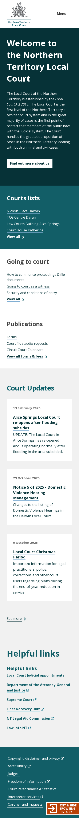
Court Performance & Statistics (32, 789)
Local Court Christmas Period (34, 554)
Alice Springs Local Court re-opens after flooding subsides (36, 422)
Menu (61, 13)
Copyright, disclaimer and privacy (34, 758)
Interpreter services (23, 796)
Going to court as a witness (28, 286)
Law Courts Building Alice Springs (33, 224)
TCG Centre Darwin (22, 217)
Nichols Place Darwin (23, 211)
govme (19, 14)
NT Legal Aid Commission (28, 718)
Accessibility (17, 766)
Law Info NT (17, 728)
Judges (13, 773)
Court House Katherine (25, 230)
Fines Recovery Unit (23, 709)
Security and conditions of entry (32, 292)
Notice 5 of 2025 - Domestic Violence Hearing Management (39, 492)
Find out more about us (29, 163)
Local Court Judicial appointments (35, 675)
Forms (12, 337)
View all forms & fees (25, 356)
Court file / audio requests (27, 343)
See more (14, 618)
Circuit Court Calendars (25, 349)
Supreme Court (19, 699)
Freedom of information (27, 781)
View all (13, 236)
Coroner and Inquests (25, 804)
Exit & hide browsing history (68, 808)
